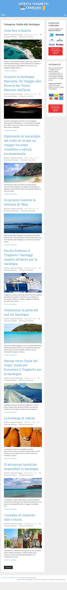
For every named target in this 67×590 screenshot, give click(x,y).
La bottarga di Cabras (20, 425)
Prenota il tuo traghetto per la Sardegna (13, 585)
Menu (3, 15)
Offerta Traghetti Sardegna (14, 35)
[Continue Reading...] (10, 71)
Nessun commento (27, 37)
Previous (8, 575)
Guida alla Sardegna (10, 37)
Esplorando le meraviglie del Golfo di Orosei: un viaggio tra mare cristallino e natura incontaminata (23, 147)
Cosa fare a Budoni (18, 30)
